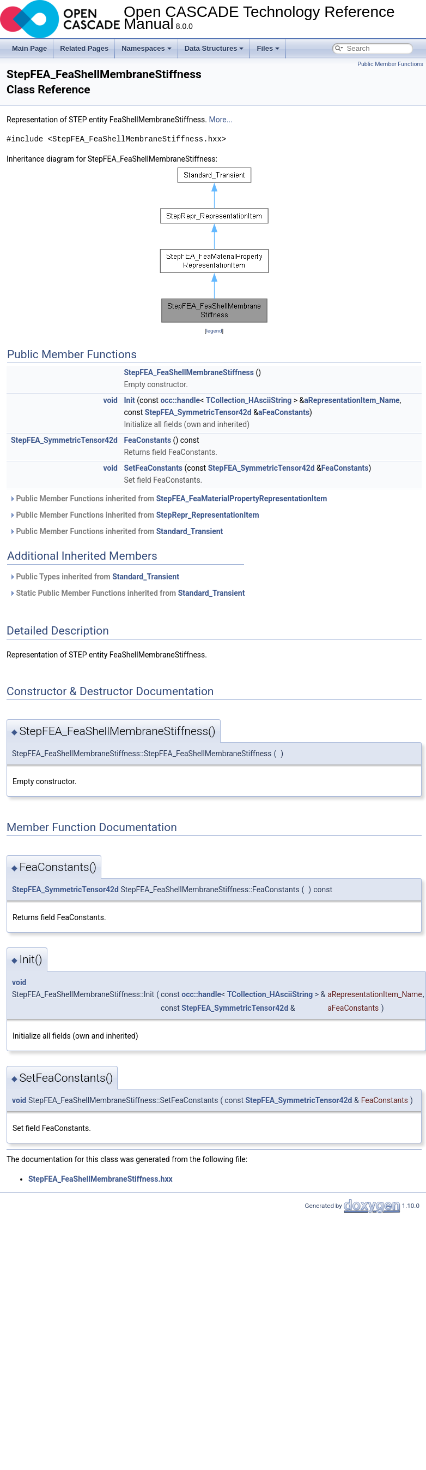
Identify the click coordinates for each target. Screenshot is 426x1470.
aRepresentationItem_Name (351, 400)
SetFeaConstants (153, 468)
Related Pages (84, 48)
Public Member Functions (390, 64)
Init (129, 400)
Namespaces (146, 48)
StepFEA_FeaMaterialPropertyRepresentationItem (241, 498)
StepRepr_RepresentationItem (207, 515)
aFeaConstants (283, 412)
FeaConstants (147, 440)
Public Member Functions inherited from (168, 498)
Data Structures (214, 48)
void (110, 400)
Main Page (29, 48)
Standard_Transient (189, 531)
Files (268, 48)
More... (221, 119)
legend (214, 331)
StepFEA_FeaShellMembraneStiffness (189, 372)
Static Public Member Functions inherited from (127, 593)
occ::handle (180, 400)
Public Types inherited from (94, 576)
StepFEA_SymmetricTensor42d (198, 412)
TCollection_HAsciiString (249, 400)
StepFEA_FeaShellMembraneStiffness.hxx (100, 1179)
